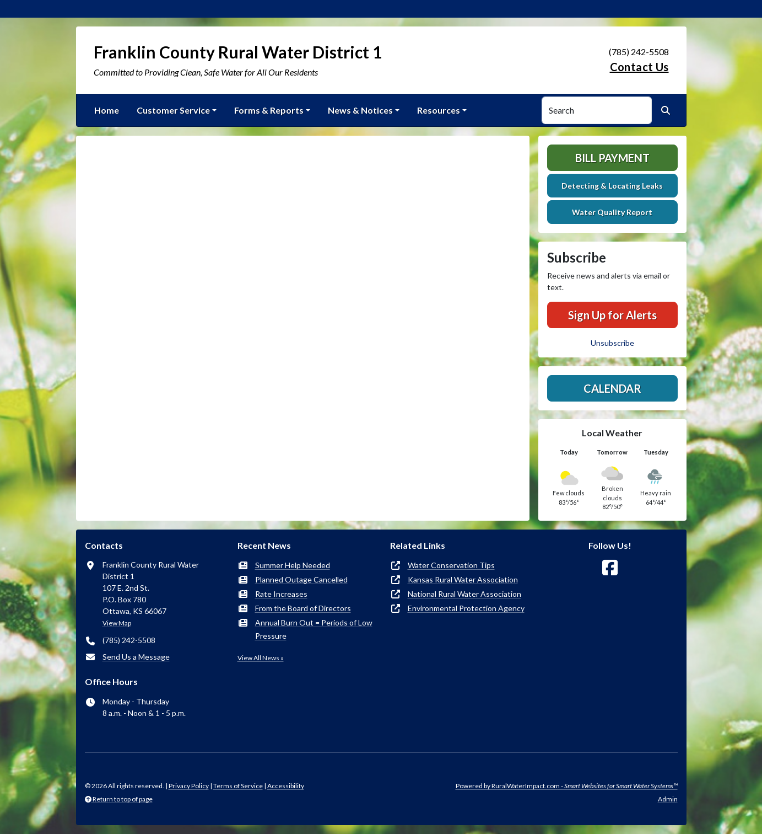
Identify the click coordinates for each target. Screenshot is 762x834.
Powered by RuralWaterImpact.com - (567, 786)
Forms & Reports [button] (269, 110)
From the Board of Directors (303, 608)
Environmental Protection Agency (466, 608)
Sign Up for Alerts (612, 315)
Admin (668, 799)
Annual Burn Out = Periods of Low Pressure (313, 629)
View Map (116, 623)
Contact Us (639, 66)
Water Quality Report (612, 212)
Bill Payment (612, 157)
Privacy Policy (189, 786)
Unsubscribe (612, 343)
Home (106, 110)
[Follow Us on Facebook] (610, 568)
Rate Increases (281, 593)
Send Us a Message (136, 656)
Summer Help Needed (292, 565)
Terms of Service (238, 786)
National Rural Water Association (464, 593)
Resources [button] (438, 110)
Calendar (612, 388)
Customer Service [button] (173, 110)
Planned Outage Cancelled (301, 579)
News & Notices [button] (360, 110)
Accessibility (285, 786)
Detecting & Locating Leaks (612, 185)
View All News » (260, 658)
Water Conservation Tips (451, 565)
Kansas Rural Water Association (463, 579)
